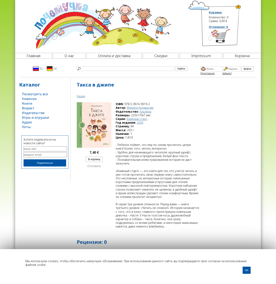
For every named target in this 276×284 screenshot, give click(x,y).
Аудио (27, 122)
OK (247, 270)
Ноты (26, 127)
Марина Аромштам (140, 108)
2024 (140, 122)
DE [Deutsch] (52, 68)
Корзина (215, 12)
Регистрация (207, 73)
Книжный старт (137, 119)
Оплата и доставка (114, 55)
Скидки (160, 55)
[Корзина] (225, 38)
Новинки (29, 99)
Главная (34, 55)
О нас (69, 55)
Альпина (145, 111)
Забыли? (227, 73)
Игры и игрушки (35, 117)
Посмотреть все (35, 94)
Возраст (28, 108)
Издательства (33, 113)
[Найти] (125, 68)
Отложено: (218, 27)
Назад (81, 96)
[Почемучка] (102, 25)
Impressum (201, 55)
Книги (27, 103)
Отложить (94, 166)
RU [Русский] (38, 68)
